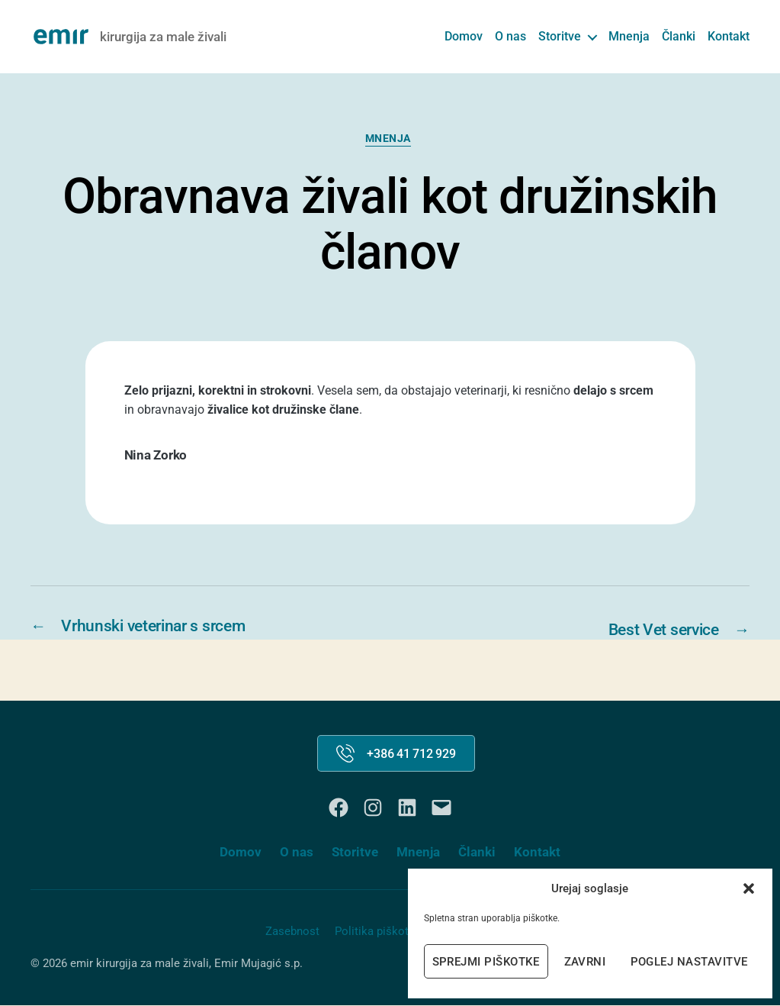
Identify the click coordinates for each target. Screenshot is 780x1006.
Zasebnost (292, 932)
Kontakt (729, 36)
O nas (510, 36)
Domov (464, 36)
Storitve (559, 36)
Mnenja (629, 36)
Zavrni (585, 962)
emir (81, 965)
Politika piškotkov (381, 932)
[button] (748, 888)
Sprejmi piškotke (486, 962)
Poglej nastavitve (690, 962)
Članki (678, 36)
